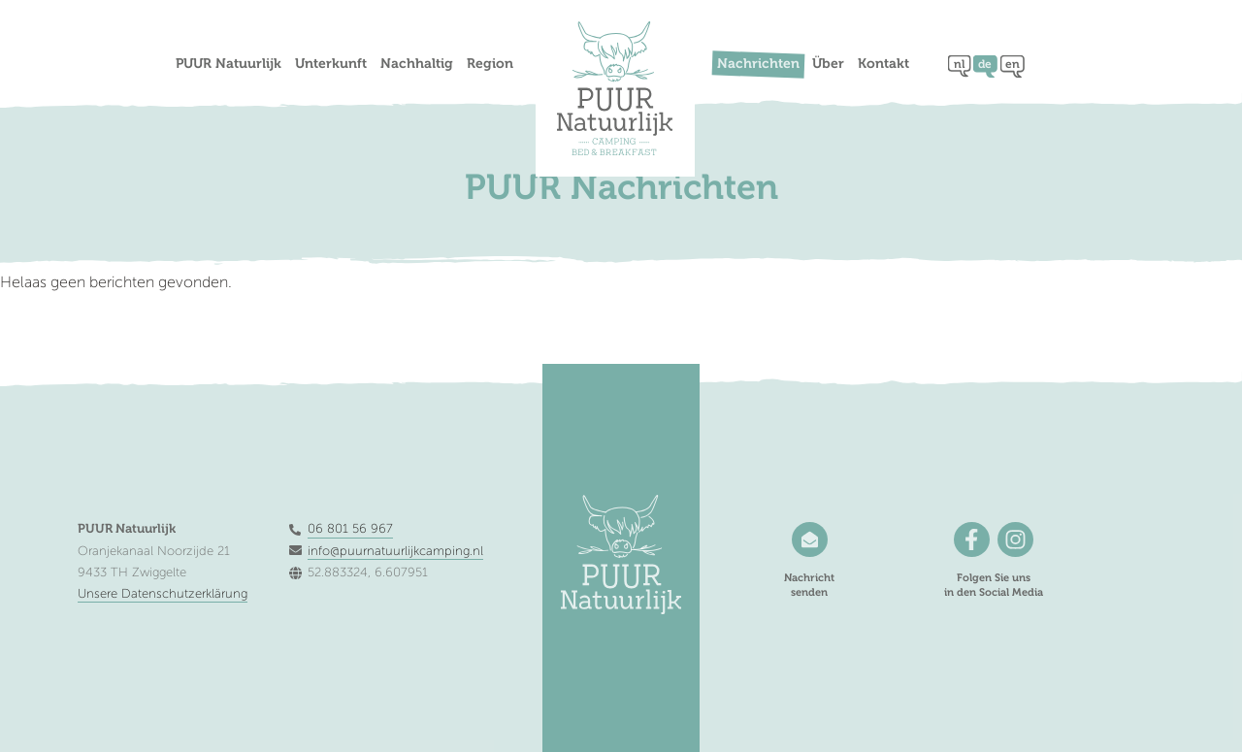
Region (490, 64)
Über (828, 64)
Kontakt (883, 64)
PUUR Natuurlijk (228, 64)
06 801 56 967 (350, 529)
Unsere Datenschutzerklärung (162, 594)
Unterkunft (331, 64)
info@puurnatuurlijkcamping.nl (395, 551)
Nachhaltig (416, 64)
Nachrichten (758, 64)
